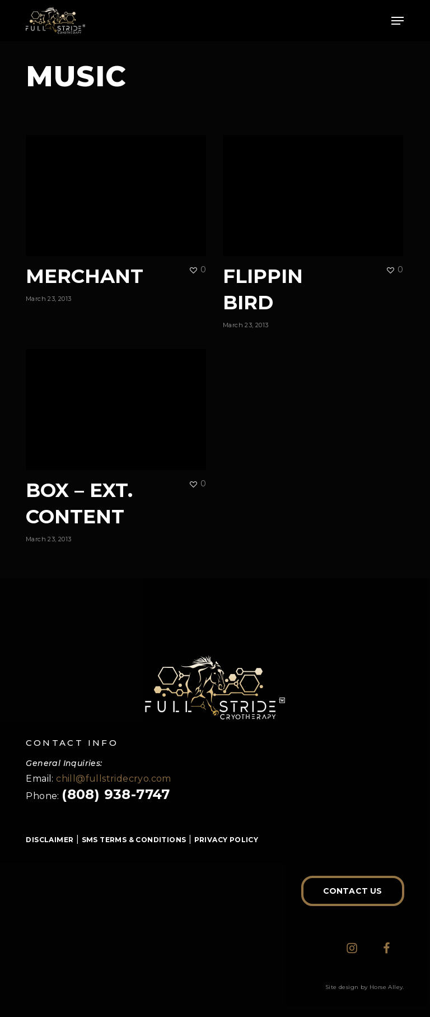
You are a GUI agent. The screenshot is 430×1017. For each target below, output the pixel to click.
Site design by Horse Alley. (364, 987)
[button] (397, 20)
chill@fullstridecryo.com (113, 778)
